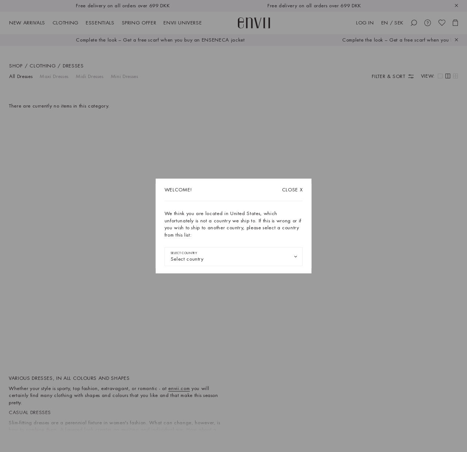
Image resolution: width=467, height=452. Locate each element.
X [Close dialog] (292, 189)
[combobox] (234, 256)
